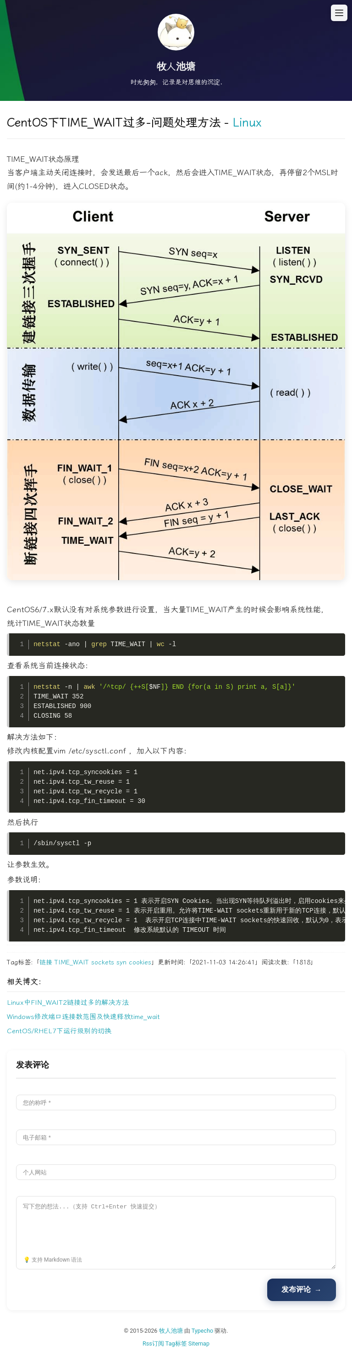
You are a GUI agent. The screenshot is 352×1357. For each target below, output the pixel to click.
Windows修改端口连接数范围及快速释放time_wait (83, 1017)
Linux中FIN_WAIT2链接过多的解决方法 (68, 1002)
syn (121, 962)
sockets (102, 962)
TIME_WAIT (72, 962)
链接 (45, 962)
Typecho (203, 1330)
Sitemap (198, 1343)
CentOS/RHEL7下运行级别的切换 (59, 1031)
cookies (140, 962)
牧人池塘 (171, 1330)
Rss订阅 (153, 1343)
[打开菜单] (339, 13)
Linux (246, 123)
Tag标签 (176, 1343)
